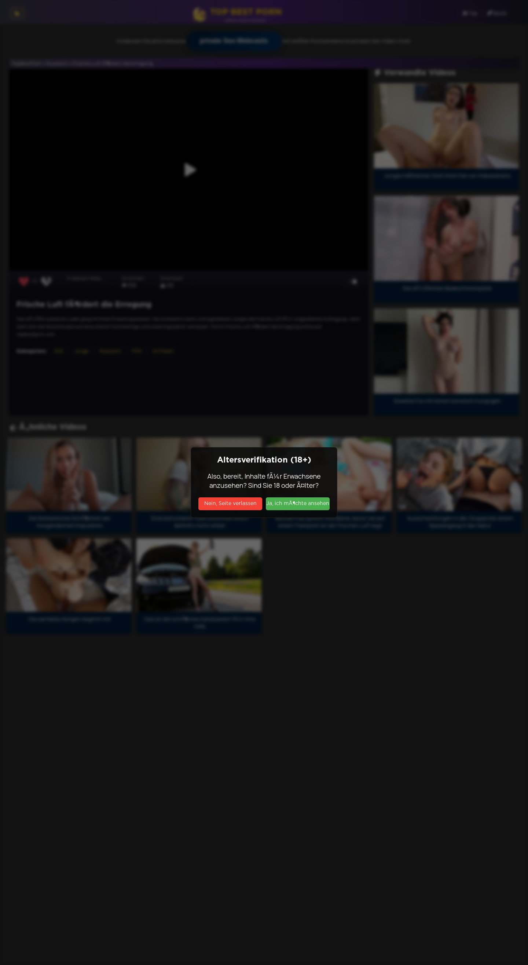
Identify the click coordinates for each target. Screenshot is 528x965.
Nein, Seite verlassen (230, 503)
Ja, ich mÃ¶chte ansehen (297, 503)
